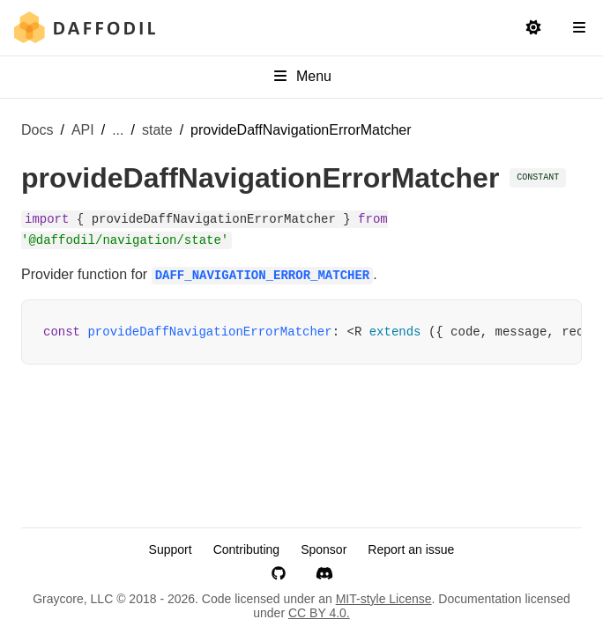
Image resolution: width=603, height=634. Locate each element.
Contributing (246, 549)
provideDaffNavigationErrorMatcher (209, 332)
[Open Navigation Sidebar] (579, 28)
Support (170, 549)
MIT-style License (384, 599)
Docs (37, 129)
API (82, 129)
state (157, 129)
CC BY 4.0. (319, 613)
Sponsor (323, 549)
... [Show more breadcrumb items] (117, 129)
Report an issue (411, 549)
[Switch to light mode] (533, 28)
